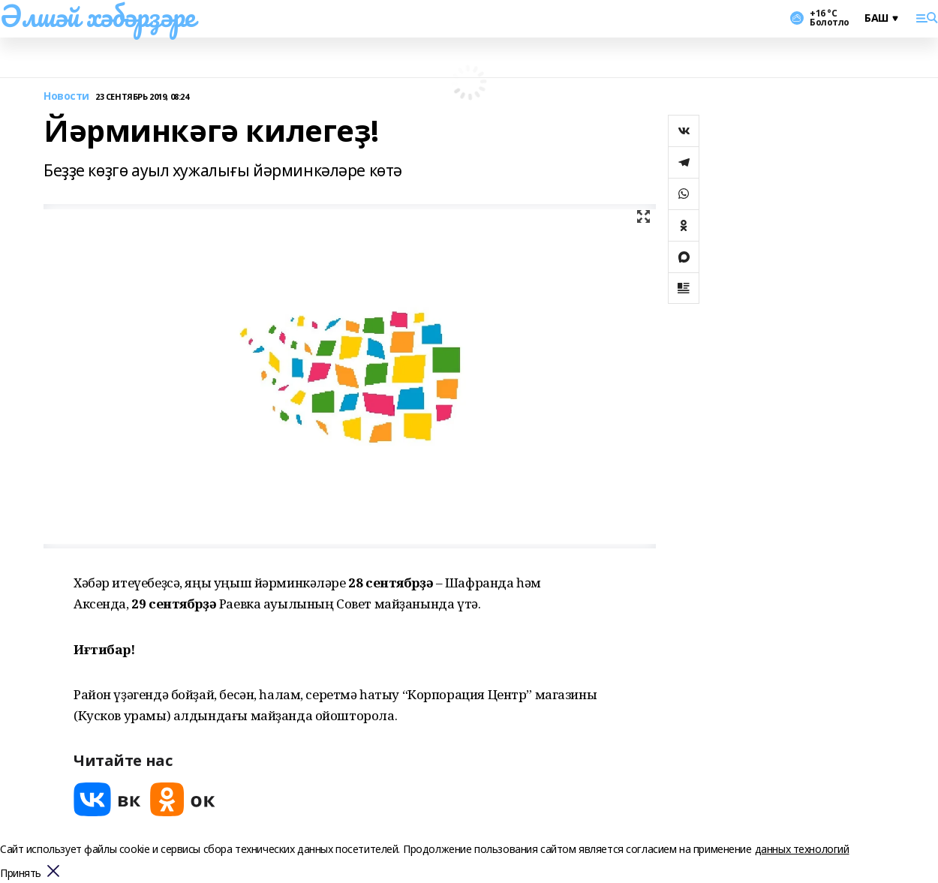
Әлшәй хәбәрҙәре (97, 16)
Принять (20, 873)
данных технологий (802, 849)
